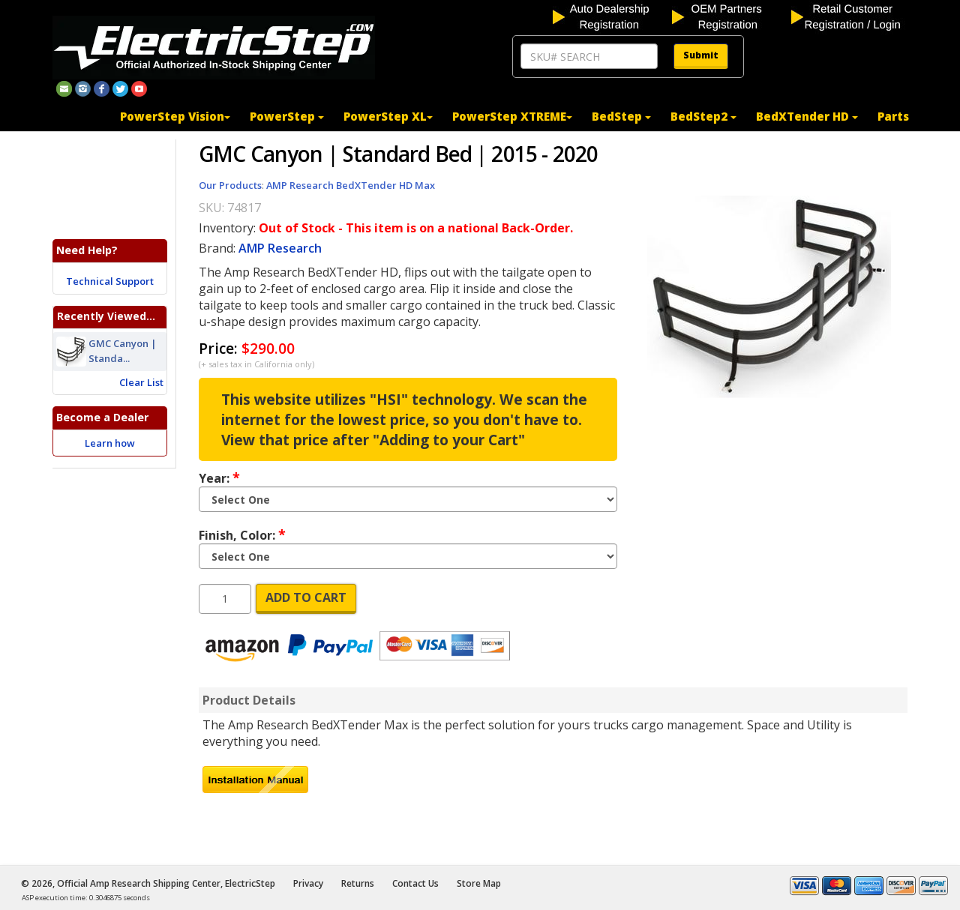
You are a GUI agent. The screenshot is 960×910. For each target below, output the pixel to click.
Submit (700, 55)
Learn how (110, 443)
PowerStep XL (388, 116)
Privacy (308, 883)
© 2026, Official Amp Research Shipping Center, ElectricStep (148, 883)
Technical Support (110, 281)
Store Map (479, 883)
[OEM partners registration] (730, 15)
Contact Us (415, 883)
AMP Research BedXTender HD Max (350, 185)
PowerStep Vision (175, 116)
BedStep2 (703, 116)
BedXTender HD (807, 116)
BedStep (621, 116)
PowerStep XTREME (512, 116)
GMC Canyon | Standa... (122, 352)
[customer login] (849, 15)
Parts (893, 116)
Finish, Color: (242, 534)
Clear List (141, 382)
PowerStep (287, 116)
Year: (219, 477)
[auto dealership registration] (611, 15)
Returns (357, 883)
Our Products (230, 185)
